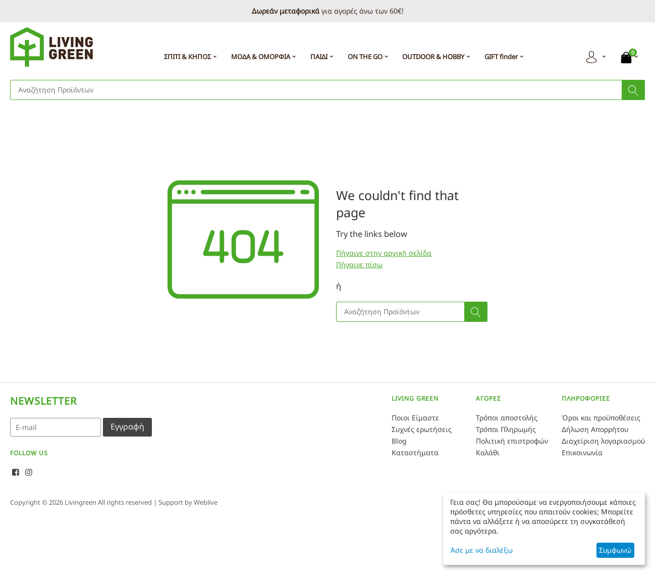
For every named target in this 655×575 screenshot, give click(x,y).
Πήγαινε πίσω (359, 264)
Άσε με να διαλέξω (481, 550)
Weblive (205, 502)
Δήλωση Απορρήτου (595, 429)
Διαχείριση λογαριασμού (603, 441)
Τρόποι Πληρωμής (506, 429)
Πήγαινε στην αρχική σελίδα (383, 253)
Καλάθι (488, 452)
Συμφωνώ (615, 550)
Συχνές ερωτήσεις (422, 429)
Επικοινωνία (582, 452)
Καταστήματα (415, 452)
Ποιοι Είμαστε (415, 417)
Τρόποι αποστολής (506, 417)
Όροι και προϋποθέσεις (601, 417)
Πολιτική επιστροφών (512, 441)
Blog (399, 441)
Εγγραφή (127, 426)
